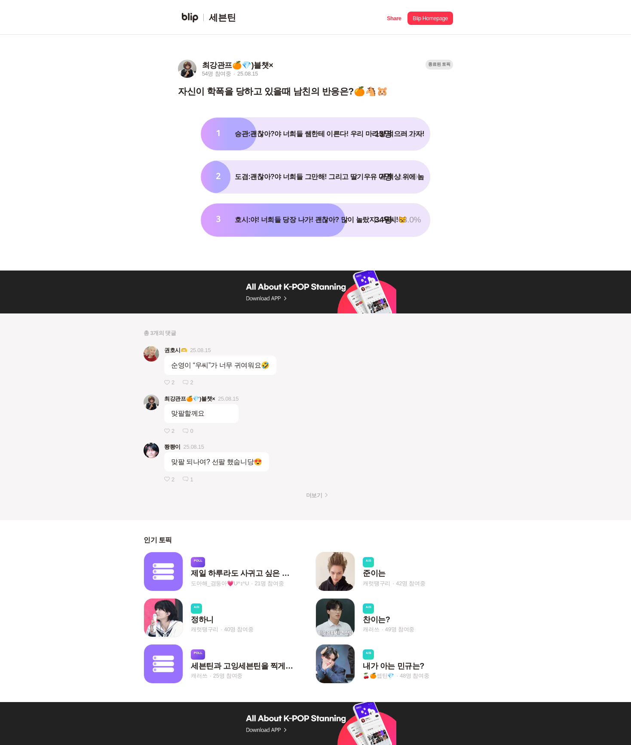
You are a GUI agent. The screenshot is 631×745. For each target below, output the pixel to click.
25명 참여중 (227, 675)
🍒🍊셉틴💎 (378, 675)
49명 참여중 (399, 629)
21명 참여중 (269, 583)
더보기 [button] (314, 495)
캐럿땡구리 (376, 583)
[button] (394, 17)
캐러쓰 (371, 629)
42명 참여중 (410, 583)
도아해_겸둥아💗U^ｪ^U (220, 583)
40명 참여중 (238, 629)
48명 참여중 (414, 675)
